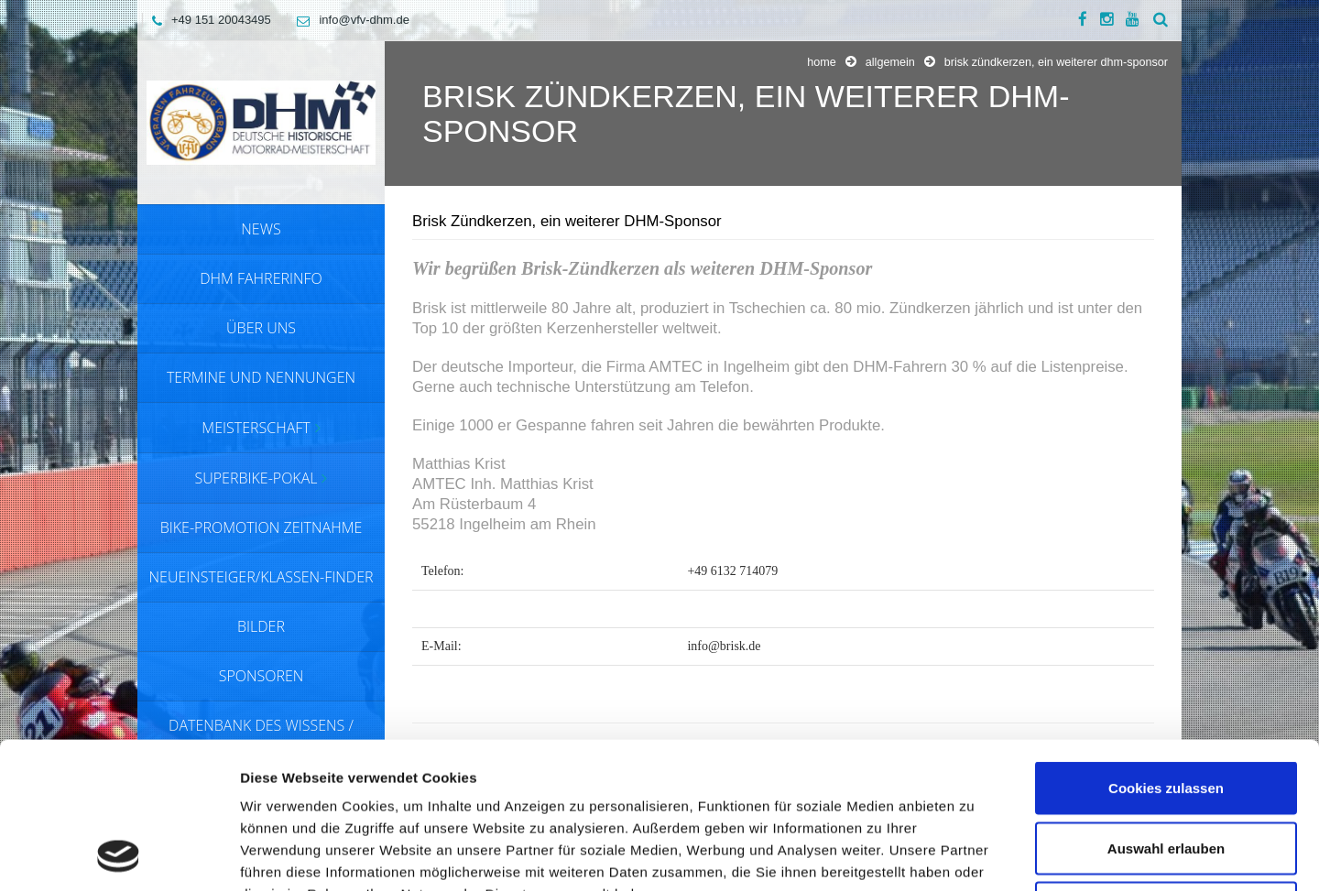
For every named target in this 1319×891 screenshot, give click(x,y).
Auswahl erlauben (1166, 711)
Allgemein (890, 62)
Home (821, 62)
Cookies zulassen (1166, 650)
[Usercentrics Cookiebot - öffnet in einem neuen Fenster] (118, 855)
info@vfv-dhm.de (348, 20)
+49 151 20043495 (207, 20)
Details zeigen (974, 855)
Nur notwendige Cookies (1166, 770)
